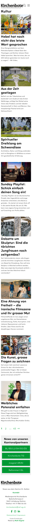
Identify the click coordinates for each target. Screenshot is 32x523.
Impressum (21, 515)
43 (14, 428)
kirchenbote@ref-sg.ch (16, 507)
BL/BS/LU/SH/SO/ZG (16, 448)
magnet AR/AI (16, 463)
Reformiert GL (16, 470)
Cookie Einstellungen (16, 518)
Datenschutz (11, 515)
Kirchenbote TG (16, 455)
